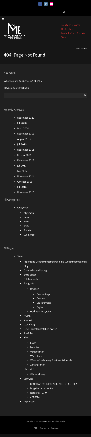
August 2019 (24, 139)
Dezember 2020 (25, 117)
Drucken (34, 288)
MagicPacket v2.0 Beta (42, 388)
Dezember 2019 (25, 133)
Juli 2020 (22, 123)
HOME (27, 315)
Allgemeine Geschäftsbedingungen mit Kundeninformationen (55, 261)
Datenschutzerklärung (35, 270)
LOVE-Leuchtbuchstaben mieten (40, 328)
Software (28, 378)
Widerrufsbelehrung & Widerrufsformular (51, 360)
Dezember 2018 (25, 149)
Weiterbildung (37, 374)
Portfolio (28, 333)
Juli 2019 (22, 144)
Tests (26, 225)
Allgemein (29, 212)
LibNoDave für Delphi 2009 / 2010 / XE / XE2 (53, 384)
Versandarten (37, 351)
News (27, 221)
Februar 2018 (24, 155)
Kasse (33, 342)
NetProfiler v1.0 (38, 392)
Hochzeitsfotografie (40, 311)
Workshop (29, 234)
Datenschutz (44, 428)
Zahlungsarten (37, 364)
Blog (26, 266)
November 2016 (25, 176)
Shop (26, 337)
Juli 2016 (22, 186)
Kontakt (28, 320)
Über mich (29, 369)
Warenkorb (36, 356)
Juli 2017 (22, 165)
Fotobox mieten (32, 279)
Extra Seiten (30, 274)
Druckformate (44, 302)
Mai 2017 (22, 171)
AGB (35, 428)
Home (78, 48)
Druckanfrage (44, 294)
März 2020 (23, 128)
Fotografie (29, 283)
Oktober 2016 (24, 181)
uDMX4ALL (36, 397)
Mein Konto (36, 347)
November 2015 (25, 192)
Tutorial (27, 230)
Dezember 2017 (25, 160)
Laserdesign (30, 324)
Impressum (29, 401)
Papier (40, 307)
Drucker (41, 298)
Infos (26, 217)
